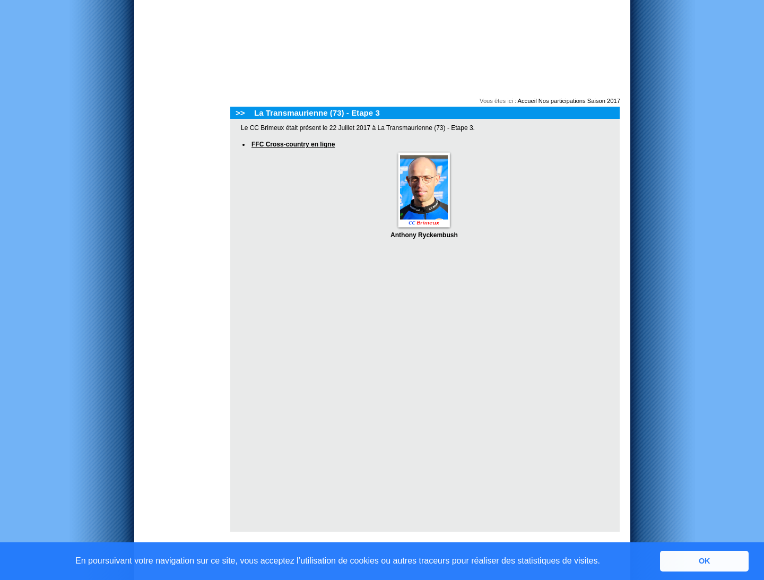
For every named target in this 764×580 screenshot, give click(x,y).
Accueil (527, 101)
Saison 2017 (603, 101)
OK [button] (704, 561)
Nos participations (562, 101)
